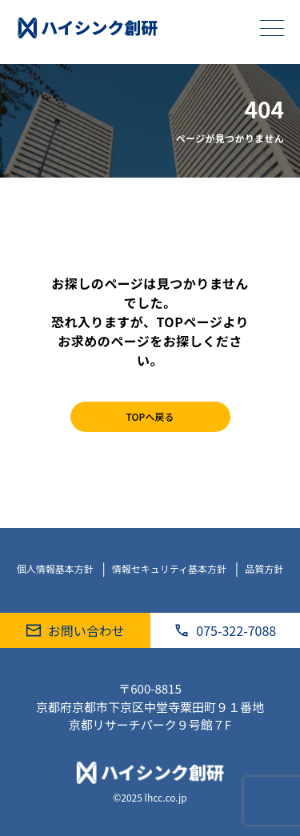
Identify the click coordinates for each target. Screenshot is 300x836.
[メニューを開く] (272, 28)
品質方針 (264, 568)
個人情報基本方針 (56, 568)
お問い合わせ (75, 630)
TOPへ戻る (150, 416)
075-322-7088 (225, 630)
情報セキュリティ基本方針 (170, 568)
